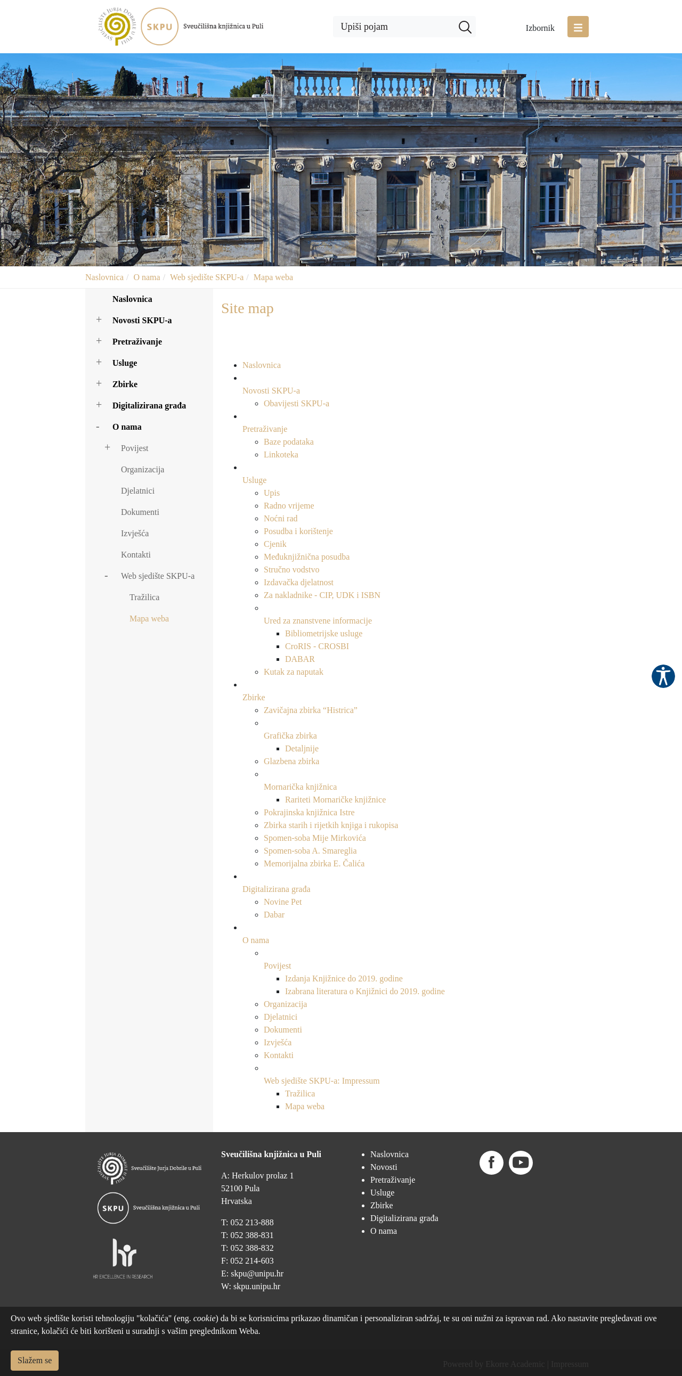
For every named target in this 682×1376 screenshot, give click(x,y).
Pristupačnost (663, 676)
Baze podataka (289, 441)
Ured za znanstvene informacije (318, 620)
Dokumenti (140, 512)
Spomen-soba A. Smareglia (310, 850)
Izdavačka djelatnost (299, 582)
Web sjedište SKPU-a (206, 277)
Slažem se (35, 1360)
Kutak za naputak (293, 671)
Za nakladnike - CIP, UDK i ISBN (322, 595)
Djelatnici (138, 490)
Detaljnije (302, 748)
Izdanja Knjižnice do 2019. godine (344, 978)
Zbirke (124, 384)
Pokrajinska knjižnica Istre (309, 812)
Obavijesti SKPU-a (296, 403)
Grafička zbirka (290, 735)
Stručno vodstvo (291, 569)
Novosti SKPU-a (142, 320)
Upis (272, 492)
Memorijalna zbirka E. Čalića (314, 863)
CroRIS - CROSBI (317, 646)
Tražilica (144, 597)
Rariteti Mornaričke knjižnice (335, 799)
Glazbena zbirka (291, 761)
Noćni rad (281, 518)
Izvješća (135, 533)
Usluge (124, 362)
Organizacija (142, 469)
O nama (146, 277)
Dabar (274, 914)
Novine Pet (283, 901)
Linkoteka (281, 454)
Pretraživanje (137, 341)
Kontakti (136, 554)
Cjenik (275, 543)
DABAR (300, 659)
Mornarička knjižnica (300, 786)
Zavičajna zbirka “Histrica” (311, 710)
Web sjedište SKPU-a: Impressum (322, 1080)
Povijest (135, 448)
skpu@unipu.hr (257, 1273)
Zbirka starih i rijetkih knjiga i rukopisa (331, 825)
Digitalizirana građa (149, 405)
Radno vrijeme (289, 505)
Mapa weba (273, 277)
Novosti (383, 1167)
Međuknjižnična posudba (307, 556)
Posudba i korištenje (298, 531)
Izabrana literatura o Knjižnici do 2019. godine (365, 991)
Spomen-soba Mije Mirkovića (315, 837)
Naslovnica (104, 277)
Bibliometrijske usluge (323, 633)
